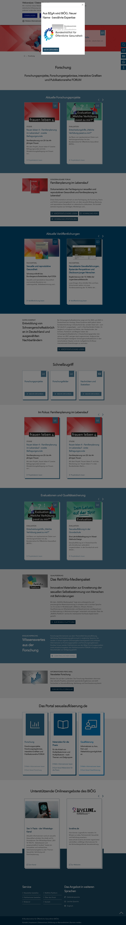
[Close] (82, 4)
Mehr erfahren (51, 50)
